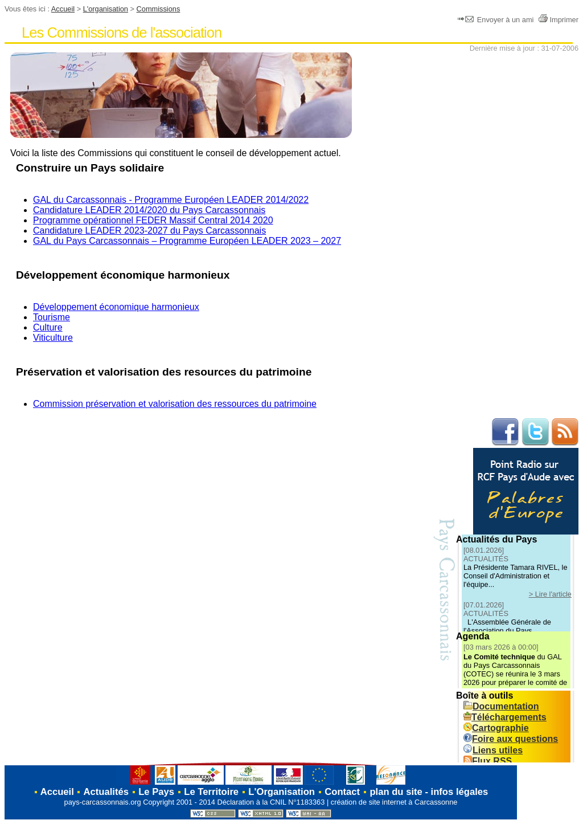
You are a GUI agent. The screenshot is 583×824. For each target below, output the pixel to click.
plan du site (395, 791)
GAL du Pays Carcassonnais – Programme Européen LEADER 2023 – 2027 (187, 241)
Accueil (63, 9)
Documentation (501, 706)
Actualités (106, 791)
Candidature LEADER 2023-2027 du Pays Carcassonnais (149, 230)
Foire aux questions (510, 739)
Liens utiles (493, 750)
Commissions (158, 9)
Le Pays (156, 791)
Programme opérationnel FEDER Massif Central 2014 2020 (153, 220)
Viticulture (53, 337)
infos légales (459, 791)
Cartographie (496, 728)
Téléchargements (505, 717)
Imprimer (558, 19)
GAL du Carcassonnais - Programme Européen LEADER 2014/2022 (171, 200)
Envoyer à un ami (497, 19)
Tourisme (51, 317)
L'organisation (105, 9)
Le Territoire (211, 791)
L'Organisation (281, 791)
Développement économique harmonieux (116, 307)
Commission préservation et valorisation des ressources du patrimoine (175, 404)
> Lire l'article (550, 594)
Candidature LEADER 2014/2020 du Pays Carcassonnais (149, 210)
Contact (342, 791)
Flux (487, 761)
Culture (48, 327)
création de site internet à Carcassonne (394, 802)
